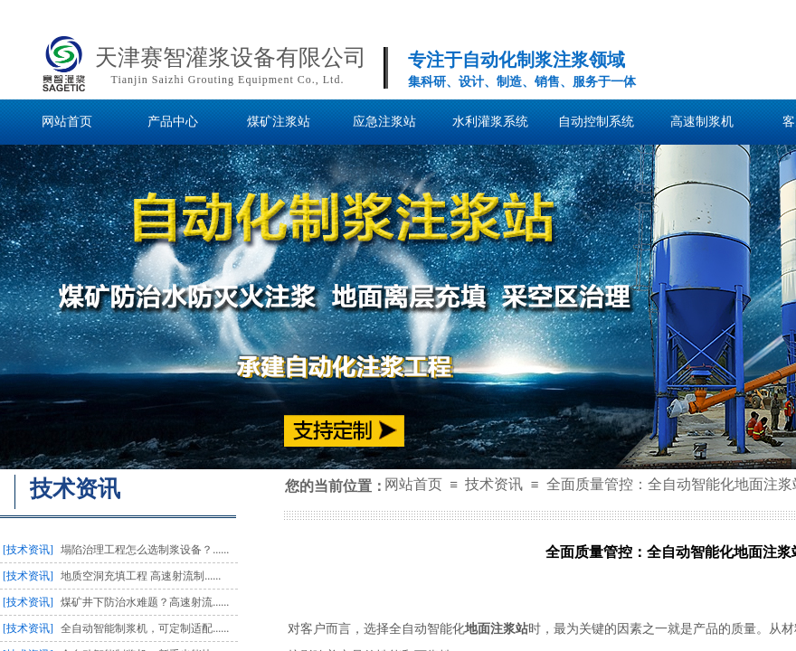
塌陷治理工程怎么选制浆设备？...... (145, 549)
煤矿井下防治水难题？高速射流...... (145, 602)
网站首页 (413, 484)
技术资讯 (494, 484)
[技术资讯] (28, 549)
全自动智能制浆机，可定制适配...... (145, 628)
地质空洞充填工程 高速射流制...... (141, 576)
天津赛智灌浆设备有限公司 (230, 57)
